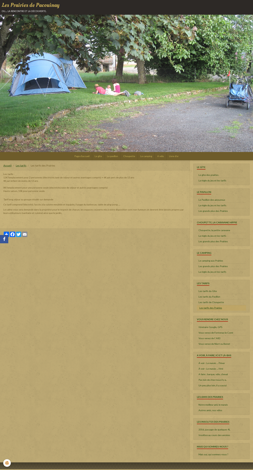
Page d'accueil (81, 156)
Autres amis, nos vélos (210, 410)
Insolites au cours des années (214, 435)
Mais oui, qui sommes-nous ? (213, 455)
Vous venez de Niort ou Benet (214, 344)
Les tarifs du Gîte (208, 291)
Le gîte (98, 156)
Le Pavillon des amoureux (212, 200)
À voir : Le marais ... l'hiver (212, 363)
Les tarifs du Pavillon (209, 297)
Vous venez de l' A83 (209, 338)
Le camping (146, 156)
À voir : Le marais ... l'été (211, 369)
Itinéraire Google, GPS (210, 327)
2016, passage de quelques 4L (214, 430)
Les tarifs (21, 166)
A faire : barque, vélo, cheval (213, 374)
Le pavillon (112, 156)
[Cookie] (7, 463)
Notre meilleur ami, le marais (213, 405)
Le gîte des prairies (208, 175)
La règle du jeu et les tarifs (212, 181)
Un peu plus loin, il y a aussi (213, 386)
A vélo (160, 156)
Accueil (7, 166)
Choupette (129, 156)
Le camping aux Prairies (211, 261)
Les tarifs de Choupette (211, 302)
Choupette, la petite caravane (214, 230)
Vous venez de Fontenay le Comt (216, 333)
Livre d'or (174, 156)
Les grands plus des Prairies (213, 211)
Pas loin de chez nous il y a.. (213, 380)
